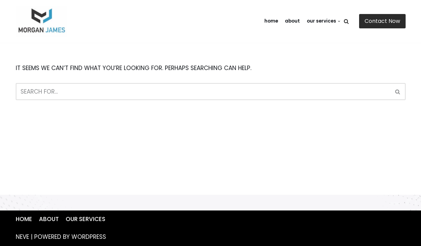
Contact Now (382, 21)
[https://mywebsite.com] (43, 21)
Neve (22, 237)
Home (271, 21)
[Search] (346, 21)
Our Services (85, 219)
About (292, 21)
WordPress (88, 237)
